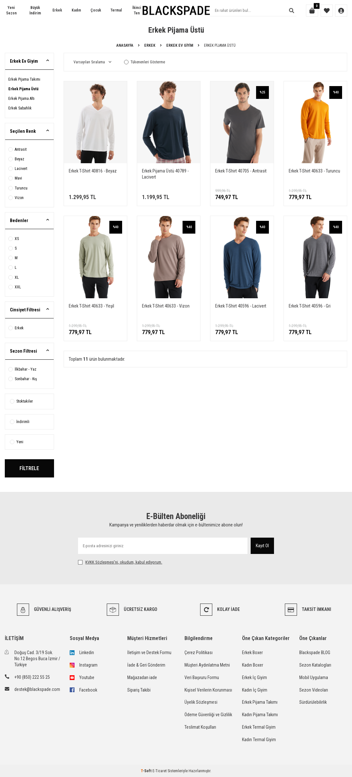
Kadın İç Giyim (254, 690)
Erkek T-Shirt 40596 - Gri (310, 305)
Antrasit (17, 149)
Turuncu (17, 188)
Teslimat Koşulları (200, 727)
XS (13, 238)
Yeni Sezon (11, 10)
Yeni (16, 442)
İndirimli (19, 422)
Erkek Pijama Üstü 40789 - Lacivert (165, 174)
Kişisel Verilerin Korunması (208, 690)
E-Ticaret (160, 771)
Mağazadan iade (142, 677)
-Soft (147, 771)
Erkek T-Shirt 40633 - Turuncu (314, 170)
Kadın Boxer (252, 665)
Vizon (16, 198)
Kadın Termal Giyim (259, 739)
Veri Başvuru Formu (201, 677)
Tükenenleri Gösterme (144, 62)
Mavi (15, 178)
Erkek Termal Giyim (259, 727)
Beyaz (16, 159)
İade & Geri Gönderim (146, 665)
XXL (14, 287)
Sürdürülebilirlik (313, 702)
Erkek (57, 10)
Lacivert (17, 168)
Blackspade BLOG (314, 652)
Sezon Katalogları (315, 665)
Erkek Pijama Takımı (24, 79)
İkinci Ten (136, 10)
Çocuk (95, 10)
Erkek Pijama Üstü (23, 89)
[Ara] (291, 10)
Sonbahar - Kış (22, 379)
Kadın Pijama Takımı (260, 714)
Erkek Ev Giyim (179, 45)
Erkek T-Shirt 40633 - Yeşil (91, 305)
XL (13, 277)
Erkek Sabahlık (20, 108)
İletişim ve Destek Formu (149, 652)
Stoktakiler (21, 401)
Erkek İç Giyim (254, 677)
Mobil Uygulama (313, 677)
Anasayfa (124, 45)
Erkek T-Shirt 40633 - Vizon (166, 305)
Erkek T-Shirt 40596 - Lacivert (240, 305)
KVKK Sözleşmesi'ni (101, 562)
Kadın (76, 10)
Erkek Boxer (252, 652)
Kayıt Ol (262, 545)
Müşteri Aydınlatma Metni (207, 665)
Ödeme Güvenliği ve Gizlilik (208, 714)
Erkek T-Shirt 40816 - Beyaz (93, 170)
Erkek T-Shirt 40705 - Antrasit (241, 170)
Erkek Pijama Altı (21, 98)
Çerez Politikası (198, 652)
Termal (116, 10)
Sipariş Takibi (139, 690)
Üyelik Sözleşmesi (200, 702)
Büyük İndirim (35, 10)
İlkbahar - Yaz (22, 369)
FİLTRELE (29, 468)
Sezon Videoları (313, 690)
